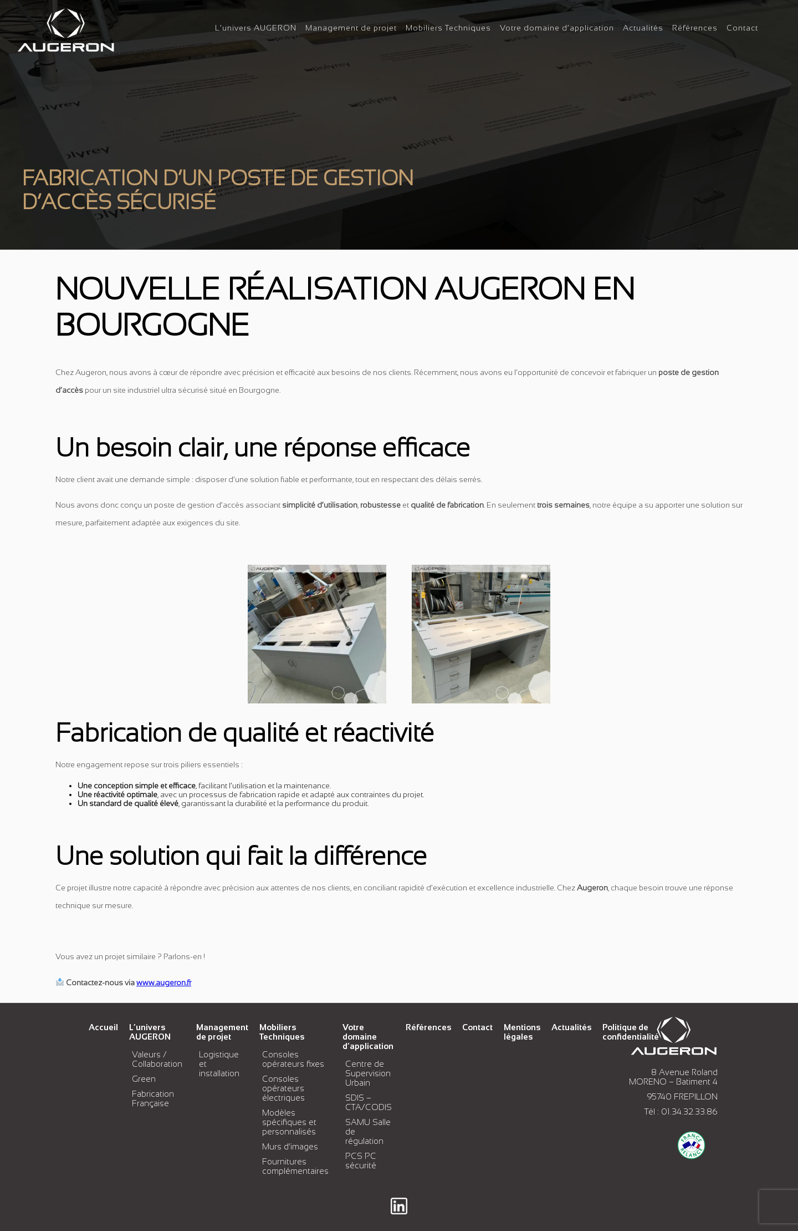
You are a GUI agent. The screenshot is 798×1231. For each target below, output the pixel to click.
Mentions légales (522, 1031)
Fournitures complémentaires (295, 1166)
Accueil (103, 1027)
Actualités (643, 27)
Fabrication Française (153, 1098)
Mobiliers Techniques (448, 27)
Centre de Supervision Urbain (368, 1073)
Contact (742, 27)
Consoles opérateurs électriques (283, 1088)
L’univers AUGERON (255, 27)
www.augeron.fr (163, 982)
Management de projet (351, 27)
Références (695, 27)
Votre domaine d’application (557, 27)
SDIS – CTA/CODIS (368, 1102)
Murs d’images (290, 1146)
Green (144, 1078)
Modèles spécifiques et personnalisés (289, 1122)
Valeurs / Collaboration (157, 1059)
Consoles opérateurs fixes (293, 1059)
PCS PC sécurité (360, 1160)
